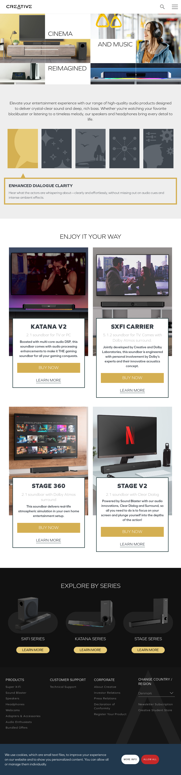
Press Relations (105, 698)
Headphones (15, 704)
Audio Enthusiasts (19, 722)
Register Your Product (110, 714)
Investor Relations (107, 692)
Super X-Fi (13, 687)
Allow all (150, 759)
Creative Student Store (155, 710)
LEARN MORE (48, 380)
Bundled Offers (17, 727)
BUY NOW (49, 367)
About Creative (105, 687)
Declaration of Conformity (104, 706)
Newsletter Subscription (155, 704)
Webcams (13, 710)
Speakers (12, 698)
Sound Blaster (16, 692)
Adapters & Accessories (23, 716)
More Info (130, 759)
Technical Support (63, 687)
